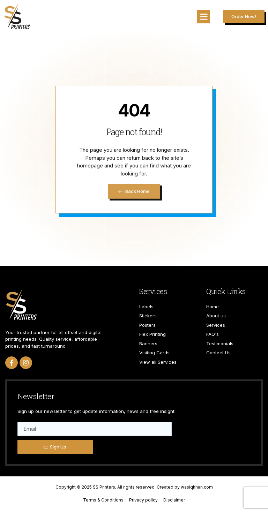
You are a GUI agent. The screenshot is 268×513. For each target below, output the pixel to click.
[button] (203, 16)
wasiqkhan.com (197, 487)
